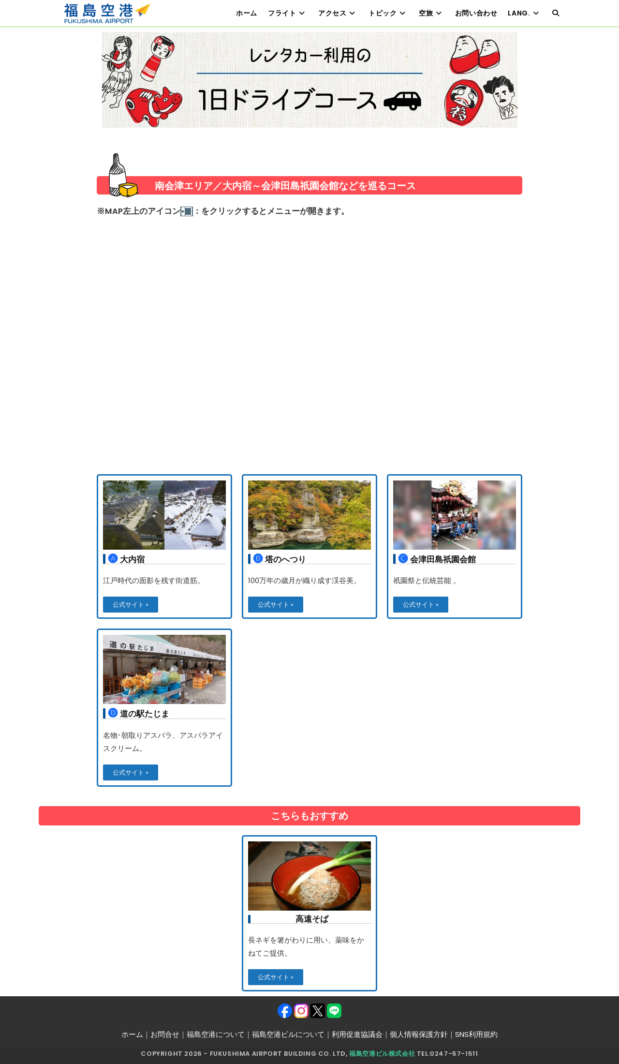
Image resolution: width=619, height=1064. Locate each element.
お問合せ (164, 1034)
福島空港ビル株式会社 (382, 1053)
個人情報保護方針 (419, 1034)
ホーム (132, 1034)
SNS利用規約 (476, 1034)
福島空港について (216, 1034)
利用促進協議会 (357, 1034)
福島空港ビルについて (288, 1034)
